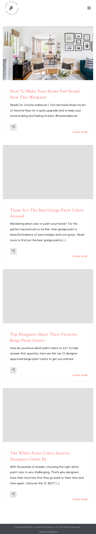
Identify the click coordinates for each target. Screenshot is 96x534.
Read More (80, 132)
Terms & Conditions (48, 531)
